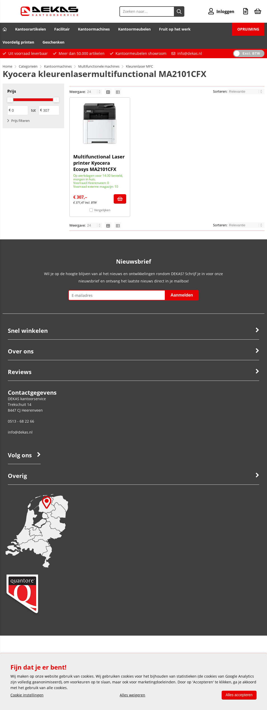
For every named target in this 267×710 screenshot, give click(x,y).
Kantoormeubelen (134, 29)
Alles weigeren (132, 695)
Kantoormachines (94, 29)
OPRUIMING (248, 29)
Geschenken (53, 42)
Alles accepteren (238, 695)
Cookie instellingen (27, 695)
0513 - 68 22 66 (21, 421)
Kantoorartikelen (30, 29)
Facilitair (62, 29)
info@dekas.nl (189, 53)
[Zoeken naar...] (179, 11)
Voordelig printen (18, 42)
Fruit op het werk (175, 29)
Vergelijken (102, 210)
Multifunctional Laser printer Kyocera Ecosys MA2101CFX (99, 162)
